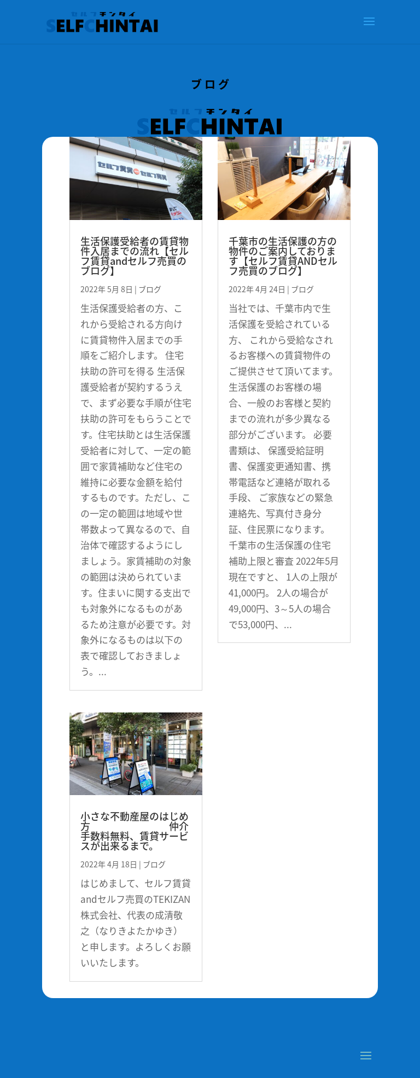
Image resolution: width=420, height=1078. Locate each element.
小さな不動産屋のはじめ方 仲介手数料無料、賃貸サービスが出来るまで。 (134, 831)
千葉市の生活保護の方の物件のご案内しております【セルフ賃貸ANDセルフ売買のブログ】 (283, 256)
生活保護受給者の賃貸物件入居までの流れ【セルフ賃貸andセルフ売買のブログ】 (134, 256)
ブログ (149, 288)
